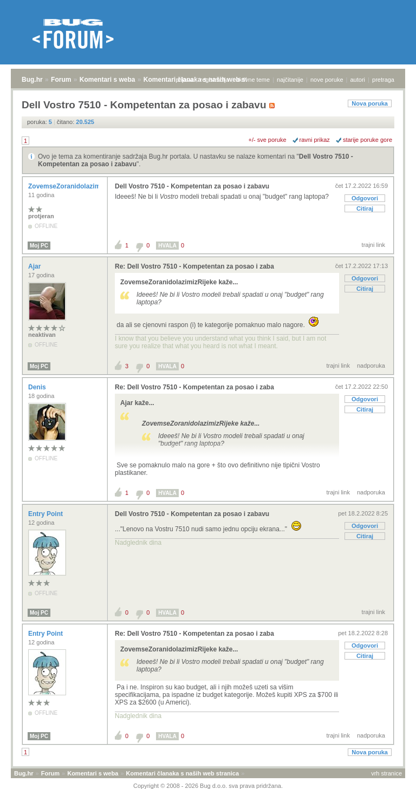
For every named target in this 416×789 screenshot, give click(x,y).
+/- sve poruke (268, 139)
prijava (184, 79)
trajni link (373, 245)
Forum (61, 79)
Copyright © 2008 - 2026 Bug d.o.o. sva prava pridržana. (208, 786)
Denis (38, 387)
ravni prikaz (315, 139)
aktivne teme (253, 79)
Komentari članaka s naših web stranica (182, 773)
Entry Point (46, 514)
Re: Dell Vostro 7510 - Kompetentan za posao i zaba (194, 266)
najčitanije (290, 79)
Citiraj (364, 208)
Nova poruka (370, 103)
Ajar (35, 266)
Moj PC (39, 246)
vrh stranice (386, 773)
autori (358, 79)
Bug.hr (32, 79)
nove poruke (326, 79)
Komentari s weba (107, 79)
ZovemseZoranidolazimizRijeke (77, 186)
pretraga (383, 79)
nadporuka (371, 365)
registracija (214, 79)
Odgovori (365, 198)
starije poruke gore (367, 139)
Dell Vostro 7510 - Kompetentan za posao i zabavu (192, 186)
